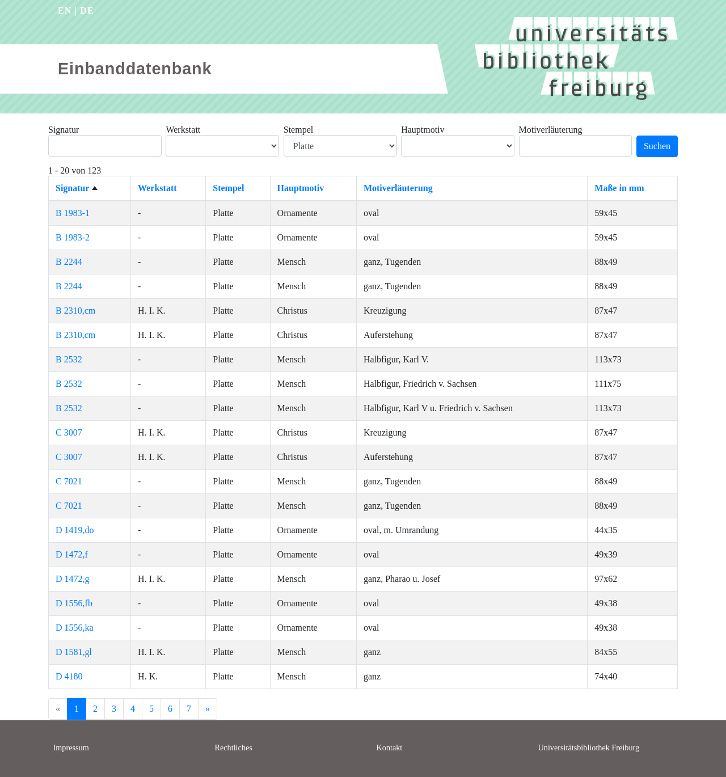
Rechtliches (233, 747)
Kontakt (390, 747)
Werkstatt (183, 129)
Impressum (71, 747)
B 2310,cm (75, 310)
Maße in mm (619, 188)
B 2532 (69, 359)
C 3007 (69, 432)
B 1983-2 (73, 237)
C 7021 (69, 481)
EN (64, 10)
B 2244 (69, 262)
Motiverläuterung (551, 129)
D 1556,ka (75, 627)
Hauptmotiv (422, 129)
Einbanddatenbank (135, 69)
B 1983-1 (73, 213)
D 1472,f (72, 554)
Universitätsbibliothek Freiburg (589, 747)
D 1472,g (73, 579)
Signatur (63, 129)
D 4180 (69, 676)
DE (87, 10)
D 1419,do (75, 530)
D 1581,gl (74, 652)
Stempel (298, 129)
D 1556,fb (74, 603)
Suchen (657, 146)
